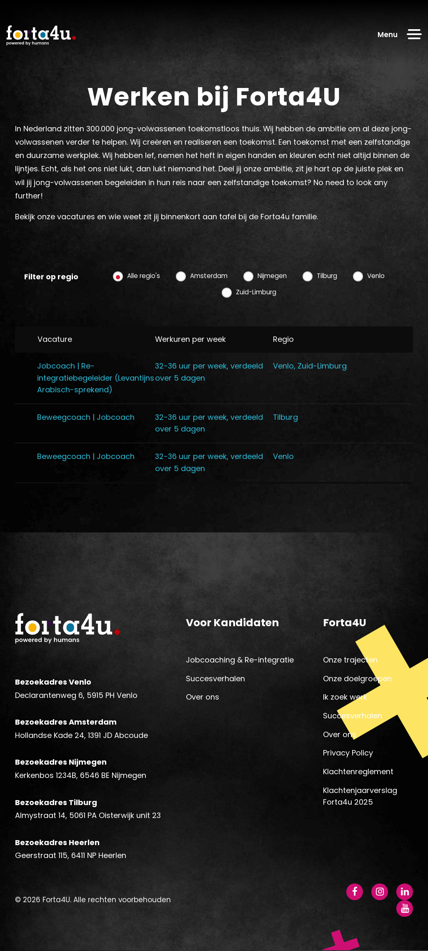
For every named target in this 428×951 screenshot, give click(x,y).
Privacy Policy (348, 753)
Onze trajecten (350, 660)
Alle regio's (143, 290)
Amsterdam (209, 290)
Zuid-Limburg (256, 307)
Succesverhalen (215, 679)
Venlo (376, 290)
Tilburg (327, 290)
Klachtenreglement (358, 772)
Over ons (202, 698)
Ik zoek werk (345, 698)
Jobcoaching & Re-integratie (240, 660)
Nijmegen (272, 290)
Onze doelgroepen (357, 679)
